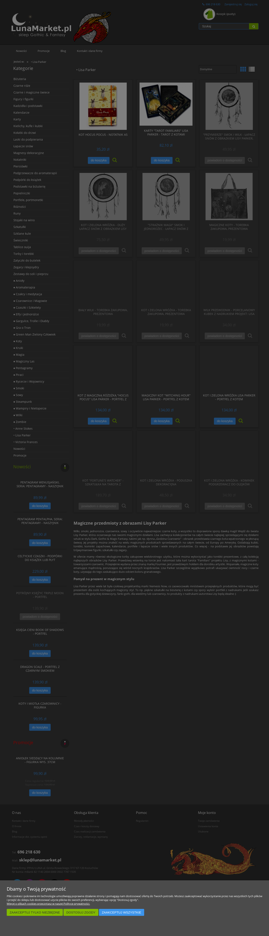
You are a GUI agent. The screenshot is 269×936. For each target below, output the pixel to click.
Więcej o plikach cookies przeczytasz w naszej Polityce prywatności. (48, 904)
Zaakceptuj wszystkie (121, 912)
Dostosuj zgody (80, 912)
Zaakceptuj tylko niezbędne (35, 912)
